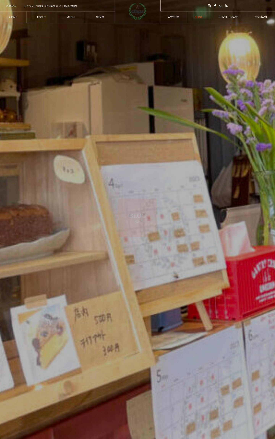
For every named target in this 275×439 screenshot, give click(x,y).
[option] (57, 5)
